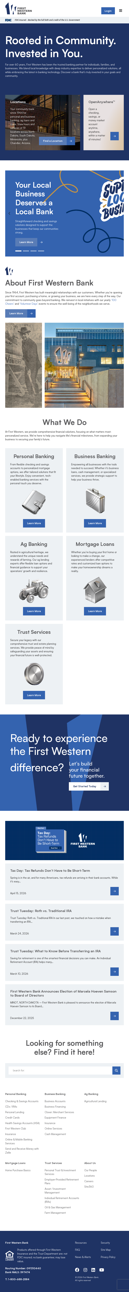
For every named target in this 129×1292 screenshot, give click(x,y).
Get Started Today (84, 786)
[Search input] (61, 1070)
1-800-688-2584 (18, 1279)
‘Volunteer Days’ (29, 303)
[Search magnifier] (116, 1070)
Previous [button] (9, 213)
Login (108, 10)
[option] (64, 213)
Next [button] (119, 213)
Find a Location (52, 140)
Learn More (26, 242)
